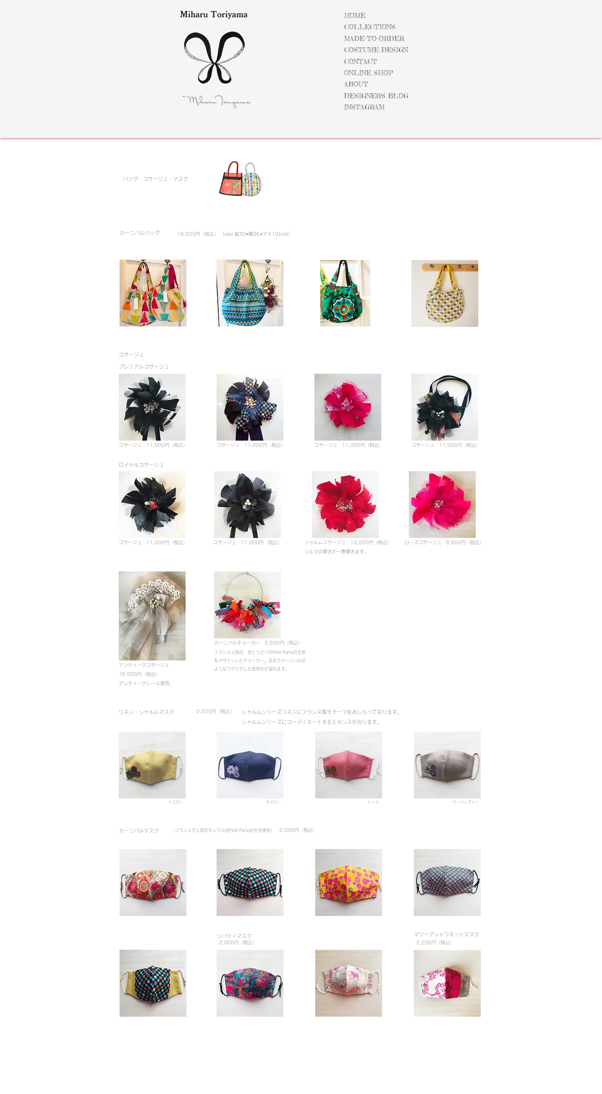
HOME (354, 15)
